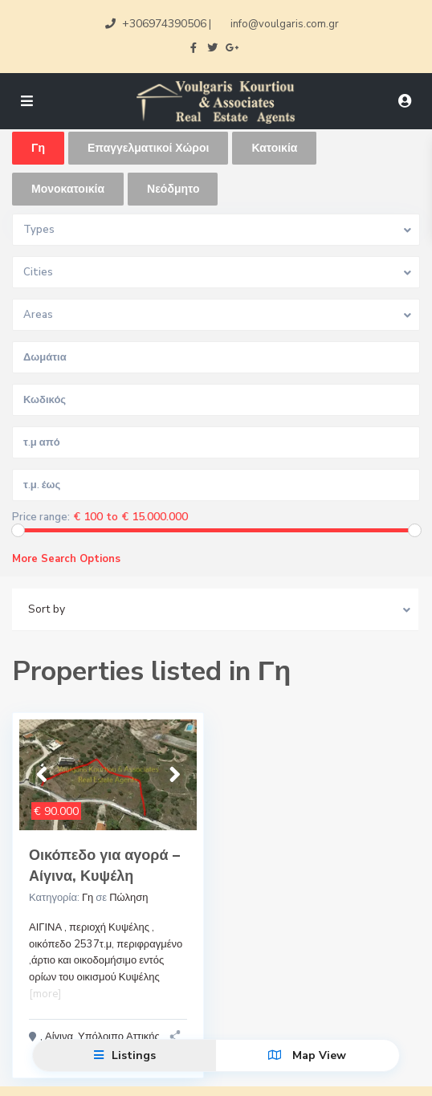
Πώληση (128, 897)
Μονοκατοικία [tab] (67, 189)
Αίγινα (59, 1036)
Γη (87, 897)
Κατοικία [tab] (274, 148)
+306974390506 (164, 23)
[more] (45, 994)
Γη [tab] (38, 148)
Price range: (41, 517)
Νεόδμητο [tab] (173, 189)
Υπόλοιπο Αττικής (119, 1036)
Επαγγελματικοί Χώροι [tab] (148, 148)
